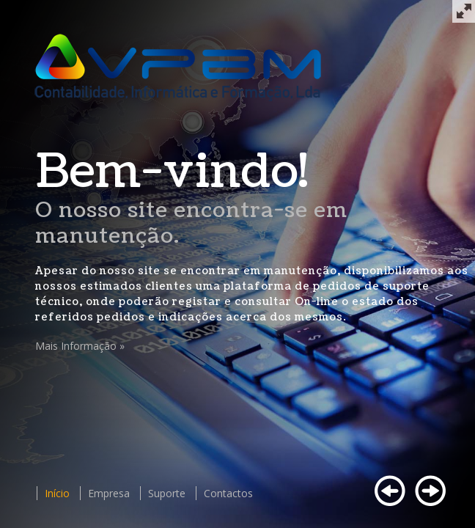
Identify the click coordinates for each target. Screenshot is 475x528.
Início (57, 493)
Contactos (228, 493)
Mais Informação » (80, 346)
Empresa (109, 493)
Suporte (166, 493)
